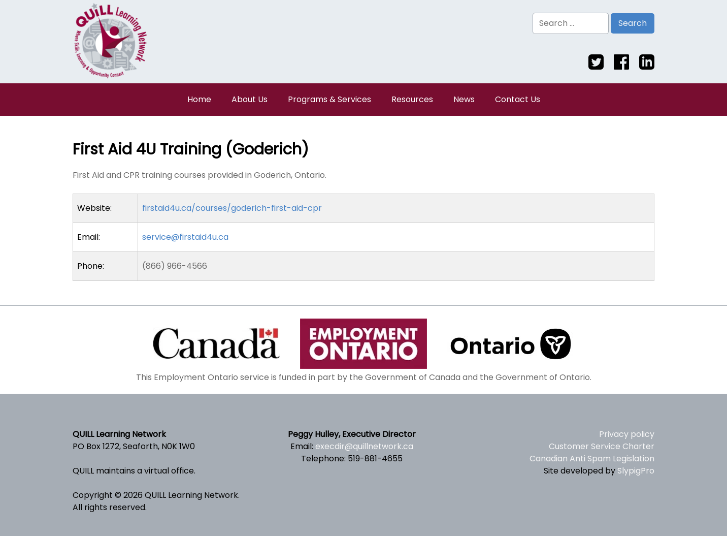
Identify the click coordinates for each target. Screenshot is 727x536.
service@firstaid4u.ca (185, 237)
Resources (412, 99)
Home (199, 99)
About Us (250, 99)
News (464, 99)
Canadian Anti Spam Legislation (592, 458)
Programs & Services (329, 99)
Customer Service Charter (601, 446)
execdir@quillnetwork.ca (364, 446)
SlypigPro (635, 471)
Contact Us (517, 99)
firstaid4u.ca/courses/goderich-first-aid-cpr (232, 208)
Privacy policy (626, 434)
